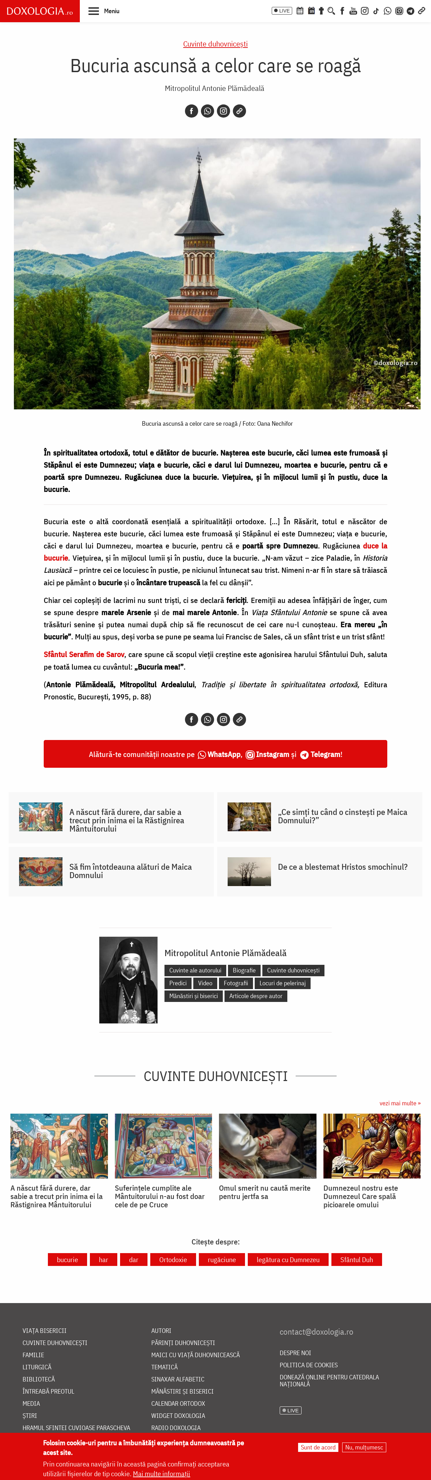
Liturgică (37, 1367)
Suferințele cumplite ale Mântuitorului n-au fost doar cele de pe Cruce (160, 1196)
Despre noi (295, 1353)
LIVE (284, 11)
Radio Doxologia (176, 1428)
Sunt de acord (318, 1447)
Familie (33, 1355)
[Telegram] (411, 10)
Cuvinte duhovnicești (215, 44)
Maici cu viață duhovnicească (195, 1355)
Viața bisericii (45, 1331)
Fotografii (236, 983)
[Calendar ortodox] (300, 10)
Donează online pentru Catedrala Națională (329, 1381)
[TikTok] (376, 10)
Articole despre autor (255, 996)
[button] (103, 10)
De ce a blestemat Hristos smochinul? (343, 866)
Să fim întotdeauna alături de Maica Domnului (130, 870)
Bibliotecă (39, 1379)
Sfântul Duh (356, 1259)
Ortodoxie (173, 1259)
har (103, 1259)
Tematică (164, 1367)
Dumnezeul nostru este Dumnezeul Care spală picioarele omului (360, 1196)
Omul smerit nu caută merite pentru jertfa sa (265, 1192)
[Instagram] (365, 10)
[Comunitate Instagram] (399, 10)
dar (133, 1259)
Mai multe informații (161, 1473)
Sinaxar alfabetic (177, 1379)
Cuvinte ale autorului (195, 970)
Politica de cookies (309, 1365)
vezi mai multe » (400, 1103)
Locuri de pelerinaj (283, 983)
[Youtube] (353, 10)
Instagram (272, 754)
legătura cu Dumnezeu (288, 1259)
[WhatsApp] (387, 10)
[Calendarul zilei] (311, 10)
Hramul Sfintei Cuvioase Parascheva (76, 1428)
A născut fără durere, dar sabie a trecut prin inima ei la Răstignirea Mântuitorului (126, 820)
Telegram (325, 754)
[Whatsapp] (207, 111)
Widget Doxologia (178, 1416)
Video (205, 983)
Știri (30, 1416)
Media (31, 1403)
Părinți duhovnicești (183, 1343)
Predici (178, 983)
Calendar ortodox (178, 1403)
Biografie (244, 970)
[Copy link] (239, 111)
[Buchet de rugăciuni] (321, 10)
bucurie (67, 1259)
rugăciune (222, 1259)
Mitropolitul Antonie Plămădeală (214, 88)
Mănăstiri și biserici (193, 996)
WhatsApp (224, 754)
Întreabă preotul (48, 1391)
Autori (161, 1331)
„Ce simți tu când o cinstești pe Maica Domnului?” (342, 816)
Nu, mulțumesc (364, 1447)
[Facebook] (342, 10)
